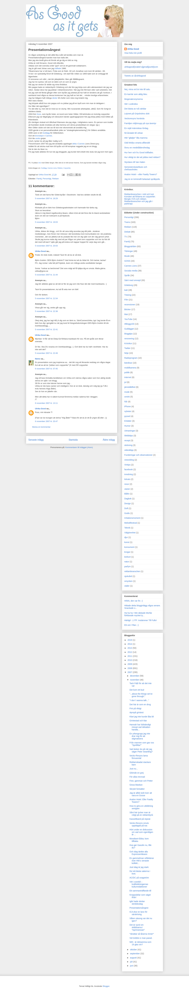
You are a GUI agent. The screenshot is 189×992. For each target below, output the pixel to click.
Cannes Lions (52, 168)
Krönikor (128, 343)
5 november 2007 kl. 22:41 (46, 329)
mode (126, 392)
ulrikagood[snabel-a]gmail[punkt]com (141, 67)
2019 (130, 640)
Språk (127, 275)
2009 (130, 664)
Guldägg (46, 133)
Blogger (106, 986)
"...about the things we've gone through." (141, 695)
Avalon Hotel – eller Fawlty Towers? (140, 174)
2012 (130, 652)
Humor (127, 426)
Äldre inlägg (109, 440)
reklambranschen (132, 571)
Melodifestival (130, 523)
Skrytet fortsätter (137, 789)
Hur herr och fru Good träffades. (139, 152)
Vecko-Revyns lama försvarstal (138, 756)
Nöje (126, 353)
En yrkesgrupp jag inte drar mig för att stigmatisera (139, 736)
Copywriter (67, 168)
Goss (39, 114)
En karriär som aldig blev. (136, 94)
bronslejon (39, 136)
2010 (130, 660)
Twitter (127, 348)
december (135, 676)
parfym (127, 566)
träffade (58, 68)
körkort (127, 557)
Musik (127, 256)
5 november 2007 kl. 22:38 (46, 311)
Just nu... (133, 768)
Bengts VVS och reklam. (135, 199)
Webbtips (128, 435)
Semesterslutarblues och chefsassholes (135, 168)
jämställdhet (129, 387)
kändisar (128, 363)
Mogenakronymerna (133, 99)
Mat (126, 314)
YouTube (128, 319)
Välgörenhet (130, 532)
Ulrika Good (40, 251)
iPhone (127, 406)
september (135, 953)
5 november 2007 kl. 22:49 (46, 353)
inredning (128, 474)
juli (131, 961)
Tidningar (128, 251)
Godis (127, 513)
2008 (130, 668)
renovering (129, 338)
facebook (128, 469)
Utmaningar (129, 431)
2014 (130, 644)
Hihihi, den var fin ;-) (133, 601)
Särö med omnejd (132, 280)
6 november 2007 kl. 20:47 (46, 421)
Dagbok (127, 498)
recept (127, 440)
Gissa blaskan (135, 785)
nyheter (127, 411)
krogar (127, 552)
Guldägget (129, 329)
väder (126, 586)
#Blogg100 (129, 324)
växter (127, 489)
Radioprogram (130, 358)
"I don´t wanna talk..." (139, 700)
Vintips (127, 465)
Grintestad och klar (138, 720)
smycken (128, 581)
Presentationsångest (138, 908)
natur (126, 561)
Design (127, 503)
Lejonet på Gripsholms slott (136, 113)
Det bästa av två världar (135, 109)
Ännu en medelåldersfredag (137, 147)
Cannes (48, 136)
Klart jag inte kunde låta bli (141, 716)
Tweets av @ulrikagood (135, 76)
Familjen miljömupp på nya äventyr (140, 123)
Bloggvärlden (130, 246)
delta (74, 144)
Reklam (60, 168)
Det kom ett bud (136, 690)
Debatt (127, 232)
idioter (54, 98)
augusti (133, 958)
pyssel (127, 416)
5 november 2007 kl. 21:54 (46, 298)
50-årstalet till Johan (133, 133)
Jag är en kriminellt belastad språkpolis (142, 179)
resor (126, 484)
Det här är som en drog (140, 704)
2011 (130, 656)
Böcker (127, 309)
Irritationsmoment (132, 518)
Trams (127, 222)
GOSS (127, 261)
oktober (133, 949)
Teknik (127, 528)
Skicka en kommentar (41, 427)
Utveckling (129, 460)
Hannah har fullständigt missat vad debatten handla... (140, 727)
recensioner (129, 304)
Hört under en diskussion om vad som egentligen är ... (141, 832)
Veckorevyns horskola (134, 118)
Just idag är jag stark (139, 867)
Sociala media (130, 270)
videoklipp (128, 450)
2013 (130, 648)
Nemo (37, 359)
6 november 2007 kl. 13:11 (46, 403)
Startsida (73, 440)
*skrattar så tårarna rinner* (141, 934)
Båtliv (126, 494)
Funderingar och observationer (138, 455)
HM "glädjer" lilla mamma (135, 138)
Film (126, 299)
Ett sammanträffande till (140, 891)
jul (125, 382)
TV (125, 236)
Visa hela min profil (133, 53)
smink (127, 396)
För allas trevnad (137, 777)
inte (39, 163)
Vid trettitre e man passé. (140, 938)
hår (125, 401)
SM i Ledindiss (131, 104)
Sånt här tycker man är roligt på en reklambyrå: (141, 813)
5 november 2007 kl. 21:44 (46, 275)
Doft (126, 508)
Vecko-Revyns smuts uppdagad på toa (139, 824)
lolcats (127, 479)
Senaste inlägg (36, 440)
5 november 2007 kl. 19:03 (46, 222)
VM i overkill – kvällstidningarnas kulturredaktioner (138, 884)
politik (127, 372)
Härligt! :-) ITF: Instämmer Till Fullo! (140, 620)
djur (126, 537)
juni (132, 965)
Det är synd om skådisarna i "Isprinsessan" (137, 927)
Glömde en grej (136, 773)
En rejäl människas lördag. (136, 128)
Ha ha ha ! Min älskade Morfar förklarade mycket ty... (138, 614)
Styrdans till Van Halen (134, 162)
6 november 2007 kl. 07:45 (46, 369)
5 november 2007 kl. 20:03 (46, 246)
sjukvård (128, 576)
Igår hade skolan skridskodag (137, 902)
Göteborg (128, 285)
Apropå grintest (136, 712)
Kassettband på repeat (139, 819)
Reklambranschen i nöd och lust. (139, 194)
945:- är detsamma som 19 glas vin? (140, 943)
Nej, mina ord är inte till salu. (137, 89)
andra (37, 138)
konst (126, 542)
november (135, 680)
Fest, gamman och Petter (141, 781)
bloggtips (128, 333)
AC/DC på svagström (139, 877)
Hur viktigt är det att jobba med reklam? (142, 157)
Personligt (47, 178)
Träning (127, 295)
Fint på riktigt (135, 708)
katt (126, 290)
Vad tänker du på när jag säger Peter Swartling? (141, 750)
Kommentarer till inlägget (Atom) (79, 447)
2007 (130, 672)
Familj (39, 178)
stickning (128, 445)
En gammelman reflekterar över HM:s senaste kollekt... (141, 860)
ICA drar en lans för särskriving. (138, 913)
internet (127, 377)
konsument (129, 547)
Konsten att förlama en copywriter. (140, 196)
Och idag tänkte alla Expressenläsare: (138, 852)
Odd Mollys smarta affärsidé (137, 143)
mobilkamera (130, 368)
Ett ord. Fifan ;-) (131, 625)
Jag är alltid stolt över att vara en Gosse (140, 794)
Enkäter (127, 421)
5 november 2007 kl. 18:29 (46, 198)
